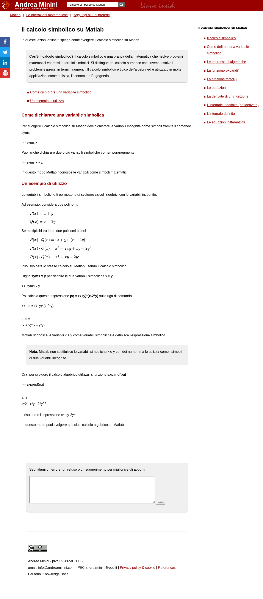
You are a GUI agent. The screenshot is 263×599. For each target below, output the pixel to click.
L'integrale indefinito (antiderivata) (233, 105)
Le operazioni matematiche (47, 15)
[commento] (92, 492)
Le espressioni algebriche (226, 62)
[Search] (92, 4)
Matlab (15, 15)
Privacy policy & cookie (137, 573)
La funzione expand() (223, 70)
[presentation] (41, 213)
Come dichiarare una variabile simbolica (60, 92)
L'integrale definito (221, 113)
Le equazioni (217, 88)
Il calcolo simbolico (221, 38)
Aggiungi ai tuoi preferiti (92, 15)
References (167, 573)
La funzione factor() (222, 79)
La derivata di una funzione (227, 96)
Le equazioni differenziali (226, 122)
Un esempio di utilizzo (47, 101)
